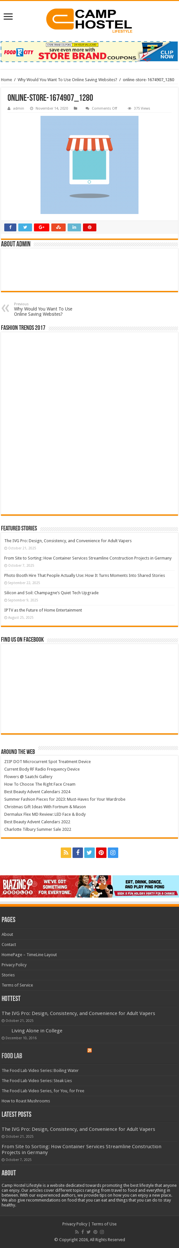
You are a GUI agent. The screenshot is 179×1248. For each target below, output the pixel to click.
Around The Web (18, 752)
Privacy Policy (14, 964)
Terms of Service (17, 985)
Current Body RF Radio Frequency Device (42, 769)
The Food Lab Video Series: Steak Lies (37, 1080)
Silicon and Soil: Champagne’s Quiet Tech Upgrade (51, 592)
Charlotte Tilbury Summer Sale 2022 (37, 829)
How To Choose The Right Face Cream (39, 784)
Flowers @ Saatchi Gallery (28, 776)
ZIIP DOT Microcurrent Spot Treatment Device (47, 761)
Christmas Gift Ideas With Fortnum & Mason (45, 806)
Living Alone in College (36, 1031)
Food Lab (12, 1056)
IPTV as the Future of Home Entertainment (43, 610)
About (7, 934)
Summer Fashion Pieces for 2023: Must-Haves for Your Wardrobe (64, 799)
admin (18, 108)
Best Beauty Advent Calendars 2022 (37, 821)
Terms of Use (104, 1223)
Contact (9, 944)
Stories (8, 974)
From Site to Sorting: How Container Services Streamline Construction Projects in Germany (87, 558)
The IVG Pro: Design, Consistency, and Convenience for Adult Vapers (68, 540)
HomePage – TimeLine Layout (29, 954)
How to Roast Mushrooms (26, 1100)
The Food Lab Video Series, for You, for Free (43, 1090)
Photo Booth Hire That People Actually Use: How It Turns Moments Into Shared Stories (84, 575)
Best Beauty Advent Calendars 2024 (37, 791)
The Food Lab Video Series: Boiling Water (40, 1070)
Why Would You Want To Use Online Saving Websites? (67, 79)
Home (6, 79)
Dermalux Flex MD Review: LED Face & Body (45, 814)
